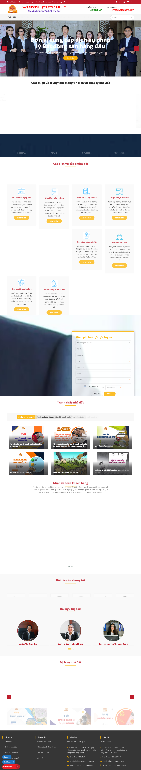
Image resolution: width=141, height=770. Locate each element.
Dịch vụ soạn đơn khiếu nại (21, 472)
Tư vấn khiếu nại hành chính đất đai (109, 446)
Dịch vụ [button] (29, 17)
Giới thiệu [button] (21, 17)
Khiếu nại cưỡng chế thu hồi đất (66, 472)
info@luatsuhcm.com (123, 9)
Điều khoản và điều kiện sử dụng (20, 2)
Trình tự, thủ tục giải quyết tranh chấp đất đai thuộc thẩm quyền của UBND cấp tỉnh (70, 445)
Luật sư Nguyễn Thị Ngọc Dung (113, 644)
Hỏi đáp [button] (56, 17)
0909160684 (96, 9)
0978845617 (9, 766)
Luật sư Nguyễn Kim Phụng (70, 644)
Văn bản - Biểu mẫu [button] (82, 17)
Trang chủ (12, 17)
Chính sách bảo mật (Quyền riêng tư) (50, 2)
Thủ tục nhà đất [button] (67, 17)
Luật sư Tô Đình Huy (28, 644)
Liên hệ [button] (93, 17)
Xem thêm (70, 60)
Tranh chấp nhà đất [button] (43, 17)
